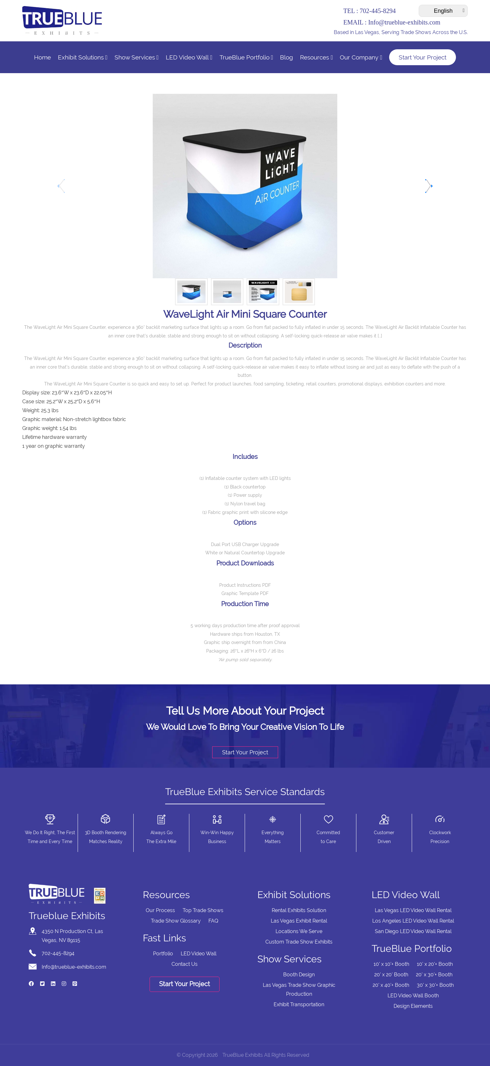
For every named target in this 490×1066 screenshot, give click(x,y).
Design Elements (413, 1006)
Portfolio (163, 954)
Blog (286, 57)
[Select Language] (443, 11)
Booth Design (299, 975)
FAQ (213, 921)
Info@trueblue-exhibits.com (404, 22)
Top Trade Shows (203, 910)
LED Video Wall (189, 57)
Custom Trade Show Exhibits (298, 942)
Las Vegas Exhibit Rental (299, 921)
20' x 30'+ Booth (434, 975)
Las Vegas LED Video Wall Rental (413, 910)
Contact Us (185, 964)
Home (42, 57)
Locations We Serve (299, 931)
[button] (428, 186)
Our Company (361, 57)
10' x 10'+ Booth (391, 964)
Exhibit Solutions (83, 57)
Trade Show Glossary (176, 921)
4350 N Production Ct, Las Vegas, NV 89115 (72, 935)
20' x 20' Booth (391, 975)
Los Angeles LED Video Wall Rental (413, 921)
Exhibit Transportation (299, 1004)
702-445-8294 (378, 10)
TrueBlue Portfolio (246, 57)
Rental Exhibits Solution (299, 910)
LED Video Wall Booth (413, 996)
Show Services (137, 57)
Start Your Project (422, 57)
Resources (316, 57)
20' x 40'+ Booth (391, 985)
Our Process (160, 910)
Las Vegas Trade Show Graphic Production (299, 989)
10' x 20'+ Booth (435, 964)
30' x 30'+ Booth (435, 985)
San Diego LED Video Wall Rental (413, 931)
